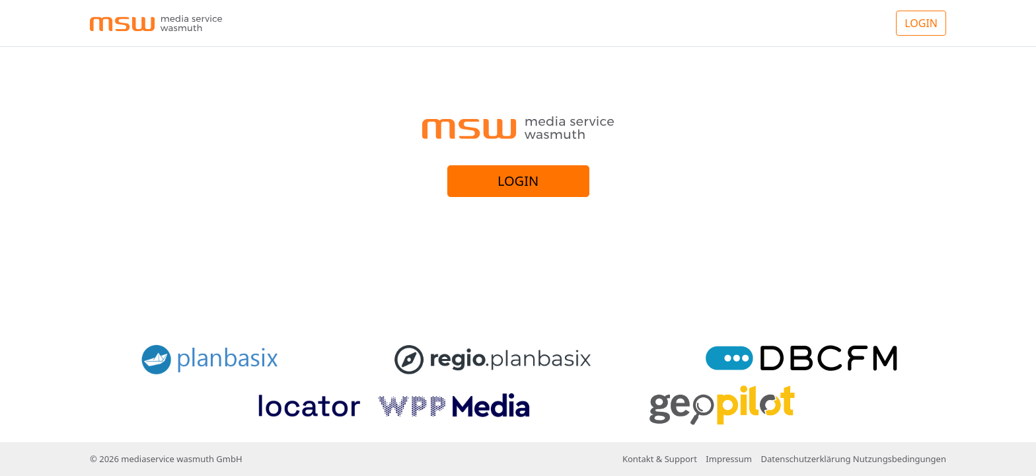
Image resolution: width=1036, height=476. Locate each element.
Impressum (729, 459)
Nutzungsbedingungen (899, 459)
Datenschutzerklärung (806, 459)
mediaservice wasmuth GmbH (181, 459)
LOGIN (921, 23)
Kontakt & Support (659, 459)
